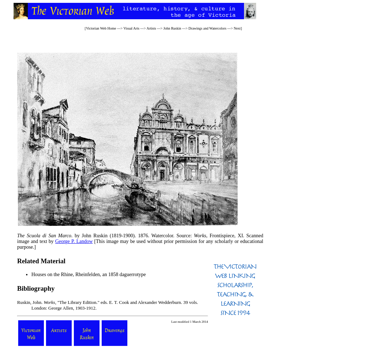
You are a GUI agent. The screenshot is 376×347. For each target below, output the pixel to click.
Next (237, 28)
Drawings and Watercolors (207, 28)
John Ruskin (172, 28)
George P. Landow (74, 241)
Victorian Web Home (101, 28)
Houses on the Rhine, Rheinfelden (65, 274)
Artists (151, 28)
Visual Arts (131, 28)
